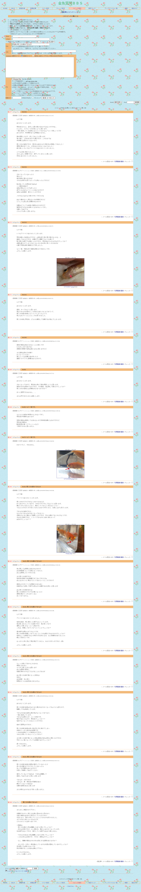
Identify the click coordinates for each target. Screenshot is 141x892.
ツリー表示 (45, 8)
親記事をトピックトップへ (71, 12)
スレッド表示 (60, 8)
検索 (126, 8)
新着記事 (33, 8)
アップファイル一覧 (111, 8)
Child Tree (70, 890)
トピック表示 (77, 8)
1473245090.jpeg (70, 482)
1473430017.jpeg (70, 290)
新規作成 (22, 8)
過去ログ (134, 8)
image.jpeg (70, 556)
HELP (13, 8)
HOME (5, 8)
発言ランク (92, 8)
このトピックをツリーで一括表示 (17, 875)
